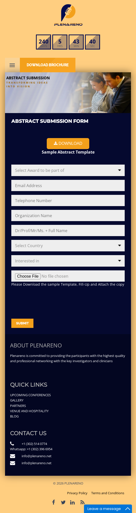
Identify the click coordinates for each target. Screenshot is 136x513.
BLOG (14, 416)
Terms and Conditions (107, 493)
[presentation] (49, 301)
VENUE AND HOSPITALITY (29, 411)
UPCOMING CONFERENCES (30, 395)
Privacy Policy (77, 493)
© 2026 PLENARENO (68, 483)
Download (68, 143)
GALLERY (16, 400)
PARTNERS (18, 405)
